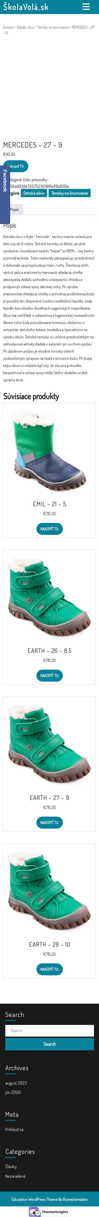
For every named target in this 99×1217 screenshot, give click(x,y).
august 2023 (16, 1083)
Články (11, 1166)
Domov (8, 27)
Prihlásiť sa (14, 1129)
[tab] (86, 6)
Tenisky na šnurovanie (52, 27)
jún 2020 (13, 1092)
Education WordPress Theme (35, 1199)
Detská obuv (25, 27)
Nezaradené (15, 1176)
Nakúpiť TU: (15, 166)
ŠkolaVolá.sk (26, 7)
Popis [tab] (14, 209)
